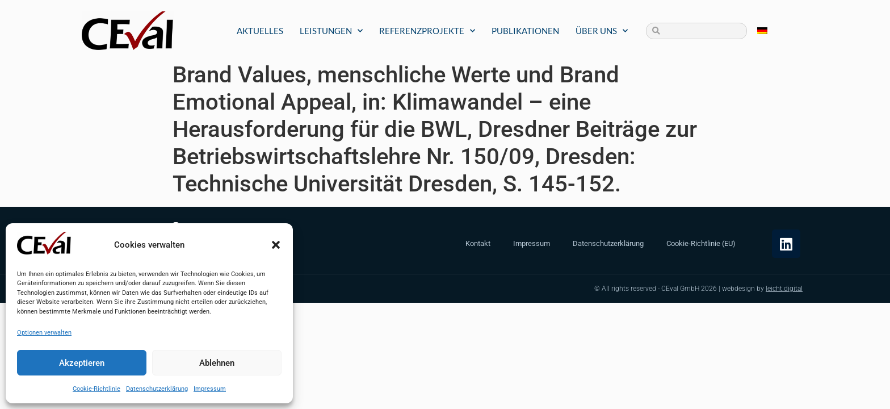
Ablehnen (216, 363)
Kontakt (477, 243)
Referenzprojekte (427, 31)
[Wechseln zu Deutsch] (762, 31)
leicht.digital (784, 289)
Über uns (602, 31)
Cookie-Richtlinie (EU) (701, 243)
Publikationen (525, 31)
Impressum (210, 389)
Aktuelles (260, 31)
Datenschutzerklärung (157, 389)
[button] (276, 245)
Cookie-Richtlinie (96, 389)
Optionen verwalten (44, 332)
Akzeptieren (81, 363)
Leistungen (331, 31)
